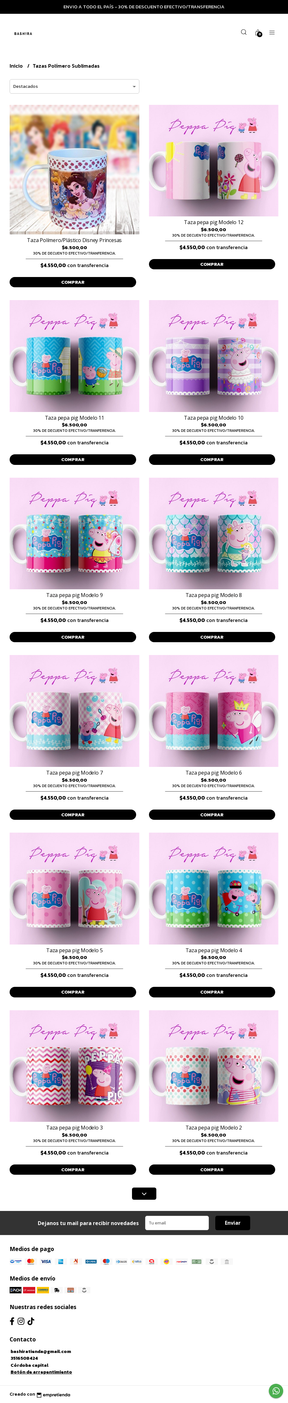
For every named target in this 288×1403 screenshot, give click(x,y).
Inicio (17, 66)
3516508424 (24, 1358)
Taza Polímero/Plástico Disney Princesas (74, 240)
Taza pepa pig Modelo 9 (74, 595)
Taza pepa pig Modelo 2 (213, 1127)
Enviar (233, 1222)
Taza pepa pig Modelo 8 (213, 595)
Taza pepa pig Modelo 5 (74, 950)
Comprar (73, 282)
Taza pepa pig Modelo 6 (213, 772)
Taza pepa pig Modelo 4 (213, 950)
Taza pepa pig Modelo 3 (74, 1127)
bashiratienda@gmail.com (41, 1351)
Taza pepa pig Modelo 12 (213, 222)
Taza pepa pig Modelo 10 (213, 417)
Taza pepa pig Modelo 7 (74, 772)
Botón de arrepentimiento (41, 1371)
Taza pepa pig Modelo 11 (74, 417)
